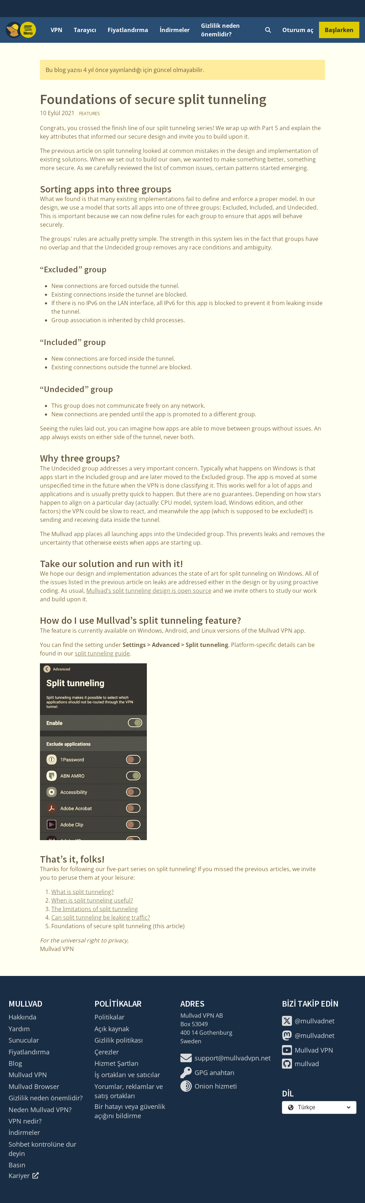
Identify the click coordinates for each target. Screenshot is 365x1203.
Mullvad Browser (34, 1086)
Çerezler (106, 1052)
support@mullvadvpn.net (225, 1058)
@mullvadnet (308, 1021)
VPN (56, 30)
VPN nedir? (25, 1121)
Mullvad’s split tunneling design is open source (148, 591)
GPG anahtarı (207, 1072)
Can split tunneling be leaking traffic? (100, 917)
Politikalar (109, 1017)
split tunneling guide (102, 653)
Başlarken (339, 30)
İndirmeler (175, 30)
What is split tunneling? (82, 892)
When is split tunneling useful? (92, 900)
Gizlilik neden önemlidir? (220, 30)
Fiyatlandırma (128, 30)
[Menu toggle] (28, 30)
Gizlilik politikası (118, 1040)
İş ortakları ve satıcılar (127, 1074)
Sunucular (24, 1040)
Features (89, 113)
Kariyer (24, 1175)
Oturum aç (297, 30)
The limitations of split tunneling (94, 909)
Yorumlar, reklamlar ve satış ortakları (128, 1091)
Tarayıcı (85, 30)
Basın (17, 1165)
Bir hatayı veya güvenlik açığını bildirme (129, 1111)
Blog (15, 1063)
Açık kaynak (111, 1028)
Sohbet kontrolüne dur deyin (42, 1149)
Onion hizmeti (208, 1086)
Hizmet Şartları (116, 1063)
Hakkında (22, 1017)
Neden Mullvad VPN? (40, 1109)
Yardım (19, 1028)
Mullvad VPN (28, 1074)
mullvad (300, 1063)
